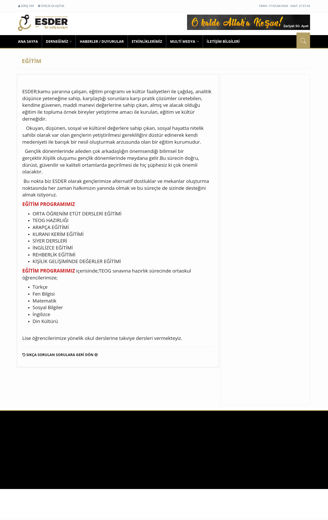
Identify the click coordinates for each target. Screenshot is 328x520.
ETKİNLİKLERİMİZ (147, 41)
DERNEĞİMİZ (59, 41)
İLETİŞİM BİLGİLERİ (223, 41)
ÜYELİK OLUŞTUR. (51, 6)
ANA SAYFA (28, 41)
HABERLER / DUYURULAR (102, 41)
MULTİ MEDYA (184, 41)
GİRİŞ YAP (26, 6)
